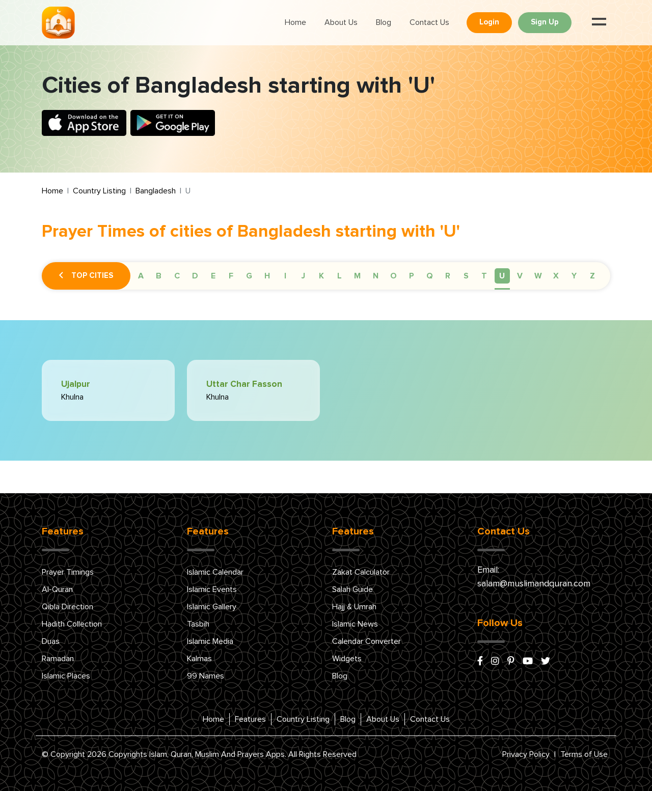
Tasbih (198, 624)
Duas (51, 641)
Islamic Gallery (211, 607)
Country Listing (99, 191)
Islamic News (355, 624)
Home (295, 22)
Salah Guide (352, 589)
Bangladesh (155, 191)
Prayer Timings (68, 572)
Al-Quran (57, 589)
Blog (383, 22)
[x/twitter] (545, 661)
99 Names (205, 676)
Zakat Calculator (361, 572)
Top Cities (86, 276)
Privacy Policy (526, 754)
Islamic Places (66, 676)
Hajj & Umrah (354, 607)
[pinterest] (510, 661)
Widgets (347, 659)
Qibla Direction (67, 607)
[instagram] (495, 661)
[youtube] (528, 661)
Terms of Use (584, 754)
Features (250, 719)
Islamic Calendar (215, 572)
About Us (341, 22)
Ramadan (58, 659)
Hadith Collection (72, 624)
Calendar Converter (366, 641)
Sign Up (545, 22)
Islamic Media (210, 641)
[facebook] (480, 661)
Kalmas (199, 659)
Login (489, 22)
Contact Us (429, 22)
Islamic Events (212, 589)
